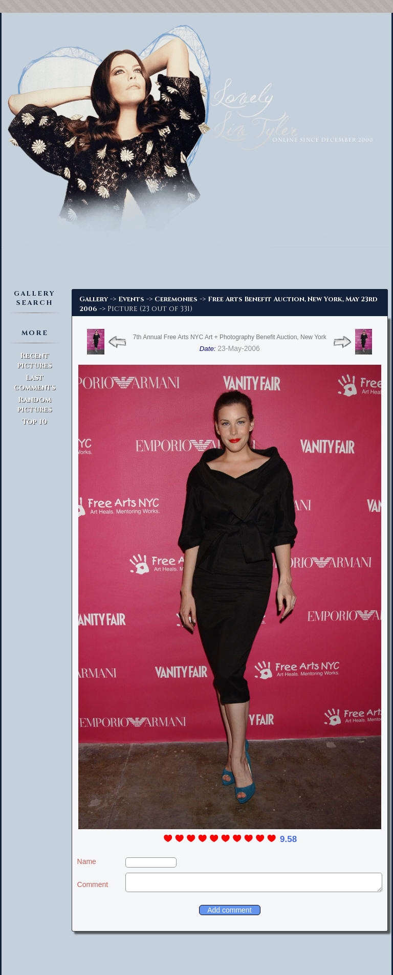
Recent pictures (34, 360)
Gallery (93, 299)
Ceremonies (176, 299)
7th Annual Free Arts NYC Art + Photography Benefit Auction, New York (229, 337)
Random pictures (34, 404)
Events (131, 299)
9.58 (288, 839)
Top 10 (34, 422)
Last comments (34, 382)
